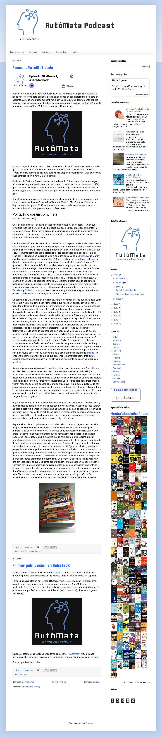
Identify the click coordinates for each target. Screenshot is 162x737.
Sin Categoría (119, 382)
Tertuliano (17, 290)
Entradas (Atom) (32, 687)
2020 (116, 304)
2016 (116, 320)
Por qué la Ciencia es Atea (137, 197)
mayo (119, 299)
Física (115, 354)
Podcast (33, 52)
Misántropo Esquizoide (136, 154)
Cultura (116, 347)
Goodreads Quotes (141, 95)
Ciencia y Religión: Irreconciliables (134, 176)
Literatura (117, 361)
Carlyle (28, 290)
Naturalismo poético (135, 132)
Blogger (89, 723)
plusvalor (91, 249)
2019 (116, 308)
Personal (117, 368)
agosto (119, 283)
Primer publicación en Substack (41, 565)
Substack (90, 93)
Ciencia (116, 344)
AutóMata (74, 654)
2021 (116, 275)
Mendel (91, 353)
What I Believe (65, 581)
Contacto (46, 52)
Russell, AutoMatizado (32, 67)
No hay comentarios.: (25, 547)
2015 (116, 324)
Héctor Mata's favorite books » (137, 682)
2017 (116, 316)
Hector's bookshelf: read (129, 414)
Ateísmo (117, 340)
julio (118, 286)
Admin (23, 674)
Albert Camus (128, 89)
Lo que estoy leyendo (125, 390)
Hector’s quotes (119, 80)
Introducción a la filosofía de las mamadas (137, 110)
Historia (31, 551)
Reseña (116, 378)
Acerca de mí (61, 52)
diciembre (121, 278)
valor (92, 259)
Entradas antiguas (92, 682)
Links (75, 52)
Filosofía (23, 551)
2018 (116, 312)
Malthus (83, 256)
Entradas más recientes (23, 682)
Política (116, 375)
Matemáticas (119, 365)
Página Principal (17, 52)
